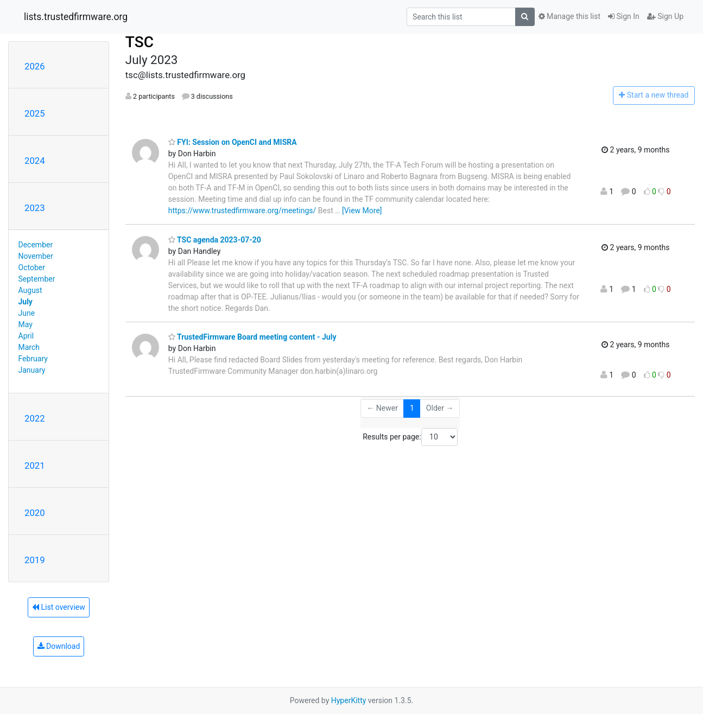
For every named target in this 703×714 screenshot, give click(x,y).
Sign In (623, 16)
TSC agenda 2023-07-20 (214, 239)
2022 (34, 418)
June (26, 313)
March (29, 347)
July (25, 301)
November (35, 256)
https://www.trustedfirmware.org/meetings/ (242, 210)
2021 (34, 465)
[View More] (362, 210)
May (25, 324)
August (30, 290)
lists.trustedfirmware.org (76, 16)
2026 (34, 66)
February (33, 358)
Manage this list (569, 16)
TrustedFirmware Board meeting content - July (252, 337)
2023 (34, 207)
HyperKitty (348, 700)
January (32, 370)
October (31, 267)
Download (58, 646)
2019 (34, 559)
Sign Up (665, 16)
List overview (58, 607)
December (35, 244)
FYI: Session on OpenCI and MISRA (232, 142)
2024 (34, 160)
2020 (34, 512)
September (36, 279)
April (26, 335)
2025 (34, 113)
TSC (139, 42)
